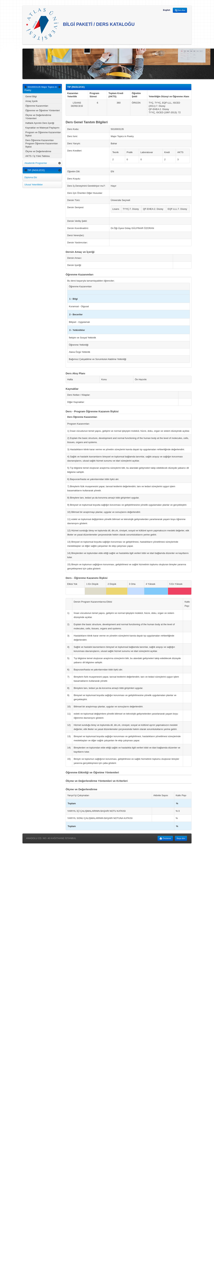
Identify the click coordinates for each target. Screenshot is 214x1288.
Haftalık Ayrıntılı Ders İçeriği (39, 123)
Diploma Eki (30, 177)
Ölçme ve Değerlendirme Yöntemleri (38, 117)
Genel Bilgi (31, 96)
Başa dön (181, 838)
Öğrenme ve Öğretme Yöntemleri (42, 110)
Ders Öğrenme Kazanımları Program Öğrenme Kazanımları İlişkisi (41, 143)
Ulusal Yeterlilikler (33, 184)
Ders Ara (180, 10)
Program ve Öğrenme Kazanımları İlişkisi (43, 134)
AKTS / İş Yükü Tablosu (37, 156)
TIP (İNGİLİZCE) (34, 170)
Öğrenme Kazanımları (36, 105)
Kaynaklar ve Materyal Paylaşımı (42, 127)
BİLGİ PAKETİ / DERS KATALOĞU (80, 24)
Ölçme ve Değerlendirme (38, 151)
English (166, 10)
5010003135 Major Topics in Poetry (40, 89)
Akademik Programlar (35, 163)
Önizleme (165, 838)
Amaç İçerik (31, 101)
